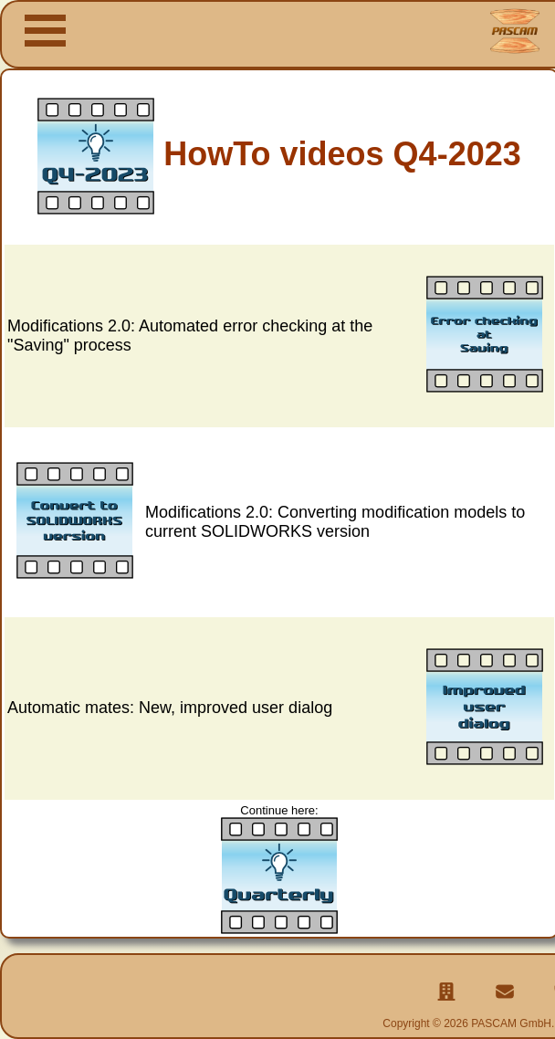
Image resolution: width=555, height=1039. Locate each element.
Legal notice (432, 1004)
